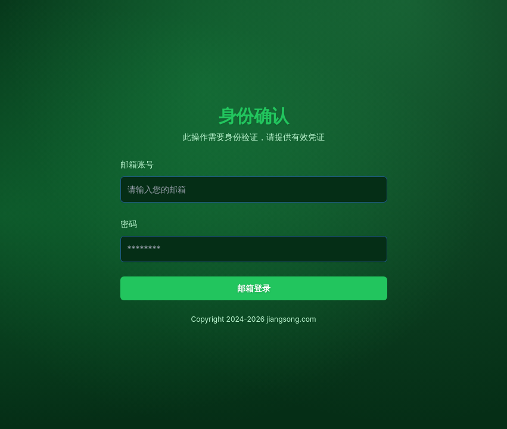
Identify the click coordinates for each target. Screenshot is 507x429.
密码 (128, 224)
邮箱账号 (137, 164)
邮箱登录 (253, 288)
